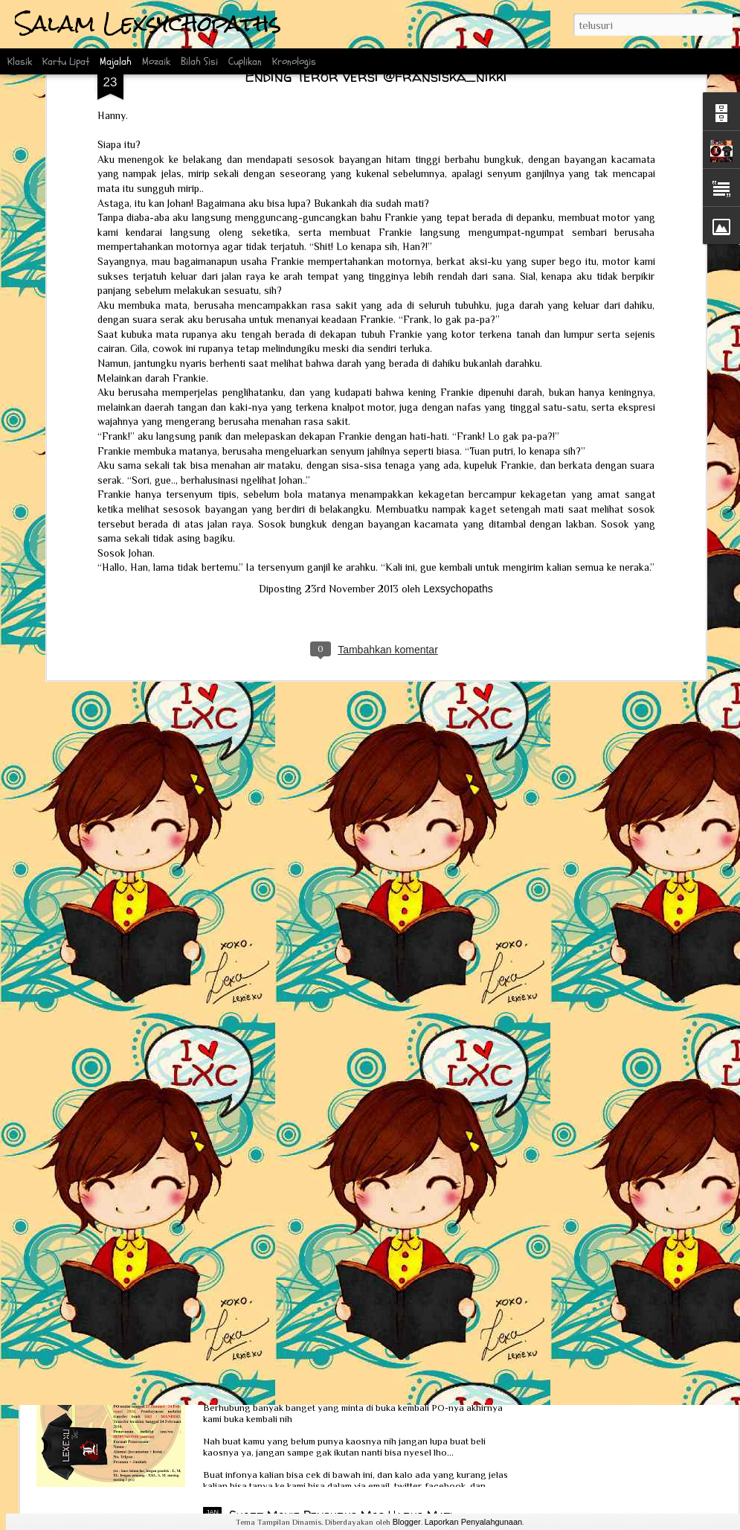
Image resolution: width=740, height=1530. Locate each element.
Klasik (19, 61)
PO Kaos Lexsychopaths (294, 1346)
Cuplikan (245, 61)
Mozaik (156, 61)
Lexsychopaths (457, 300)
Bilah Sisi (199, 61)
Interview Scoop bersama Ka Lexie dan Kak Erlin (200, 1251)
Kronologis (294, 61)
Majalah (116, 61)
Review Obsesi (101, 1122)
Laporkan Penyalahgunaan (474, 1521)
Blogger (407, 1521)
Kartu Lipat (65, 61)
